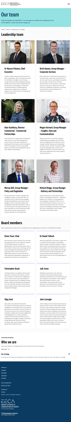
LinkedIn (3, 370)
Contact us (4, 389)
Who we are (8, 342)
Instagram (4, 375)
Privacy (3, 392)
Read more (4, 349)
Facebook (4, 373)
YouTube (3, 378)
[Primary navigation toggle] (69, 4)
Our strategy (5, 354)
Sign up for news (5, 385)
